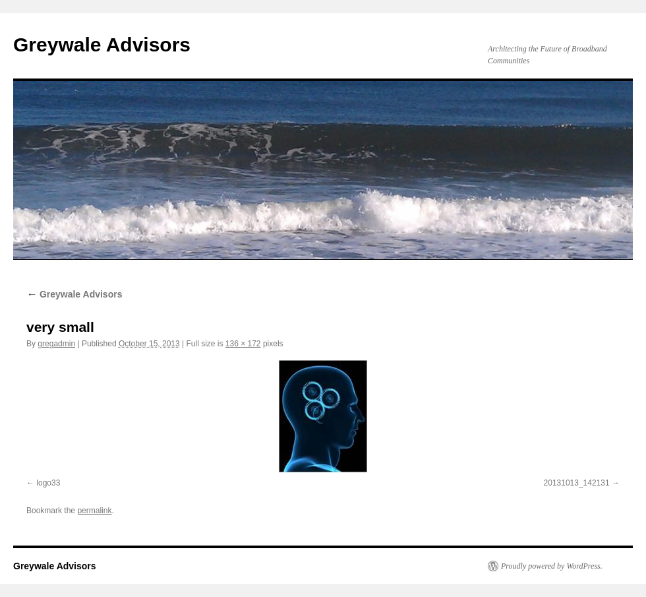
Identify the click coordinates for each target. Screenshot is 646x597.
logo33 (48, 482)
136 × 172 (243, 343)
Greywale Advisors (102, 44)
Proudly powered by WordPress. (551, 566)
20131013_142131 (577, 482)
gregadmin (56, 343)
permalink (94, 510)
